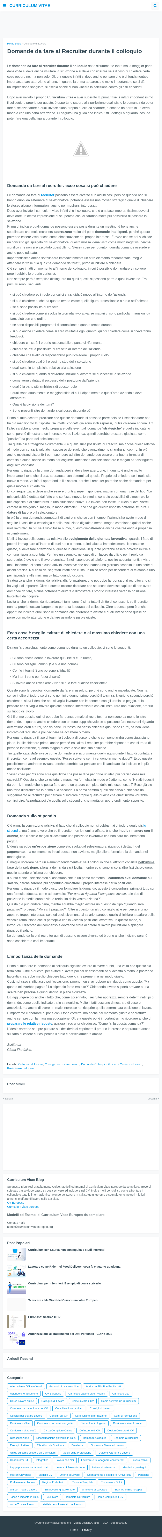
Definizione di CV (89, 1430)
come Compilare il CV (110, 1496)
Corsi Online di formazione (90, 1415)
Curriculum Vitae (20, 1423)
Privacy (87, 1529)
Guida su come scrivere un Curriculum (33, 1452)
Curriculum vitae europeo (23, 1206)
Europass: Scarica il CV (44, 1317)
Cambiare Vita (120, 1393)
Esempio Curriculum (126, 1437)
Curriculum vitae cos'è (23, 1430)
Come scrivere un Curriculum (118, 1401)
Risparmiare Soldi (111, 1482)
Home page (14, 43)
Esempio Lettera (20, 1445)
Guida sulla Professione (77, 1452)
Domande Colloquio (93, 1064)
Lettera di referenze (103, 1467)
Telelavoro (52, 1496)
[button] (4, 5)
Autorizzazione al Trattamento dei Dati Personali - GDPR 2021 (70, 1333)
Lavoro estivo (139, 1460)
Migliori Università (20, 1474)
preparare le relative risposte (29, 1023)
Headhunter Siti (19, 1460)
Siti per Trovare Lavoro (23, 1489)
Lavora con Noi (65, 1460)
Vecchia (152, 1098)
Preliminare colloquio (20, 1068)
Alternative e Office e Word (26, 1386)
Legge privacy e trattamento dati (29, 1467)
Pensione (143, 1474)
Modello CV (45, 1474)
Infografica (42, 1460)
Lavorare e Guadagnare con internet (102, 1460)
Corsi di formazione (125, 1415)
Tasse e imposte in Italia (24, 1496)
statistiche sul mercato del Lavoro (62, 1504)
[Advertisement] (81, 25)
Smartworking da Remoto (60, 1489)
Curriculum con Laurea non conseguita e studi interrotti (66, 1249)
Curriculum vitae (29, 5)
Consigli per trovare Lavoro (62, 1064)
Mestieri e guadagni (134, 1467)
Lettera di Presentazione (70, 1467)
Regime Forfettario (53, 1482)
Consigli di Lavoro (100, 1408)
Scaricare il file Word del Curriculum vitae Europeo (62, 1300)
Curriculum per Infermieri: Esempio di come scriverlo (64, 1283)
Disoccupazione (19, 1437)
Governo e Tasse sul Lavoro (107, 1445)
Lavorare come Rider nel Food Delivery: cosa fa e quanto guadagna (74, 1266)
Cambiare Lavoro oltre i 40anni (86, 1393)
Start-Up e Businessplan (129, 1489)
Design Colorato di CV (120, 1430)
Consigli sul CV (59, 1415)
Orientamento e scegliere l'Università (109, 1474)
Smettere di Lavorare (94, 1489)
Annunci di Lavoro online (64, 1386)
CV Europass (15, 1202)
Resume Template (82, 1482)
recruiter (47, 195)
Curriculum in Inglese (93, 1423)
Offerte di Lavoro (70, 1474)
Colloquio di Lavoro (34, 43)
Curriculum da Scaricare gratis (55, 1423)
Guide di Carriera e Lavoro (125, 1064)
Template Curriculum (78, 1496)
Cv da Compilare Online (58, 1430)
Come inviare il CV (83, 1401)
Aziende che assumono (24, 1393)
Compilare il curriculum (68, 1408)
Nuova (9, 1098)
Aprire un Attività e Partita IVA (103, 1386)
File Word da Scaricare (50, 1445)
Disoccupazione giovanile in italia (56, 1437)
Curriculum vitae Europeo (128, 1423)
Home (74, 1529)
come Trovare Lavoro (22, 1504)
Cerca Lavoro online (22, 1401)
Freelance (77, 1445)
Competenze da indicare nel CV (29, 1408)
